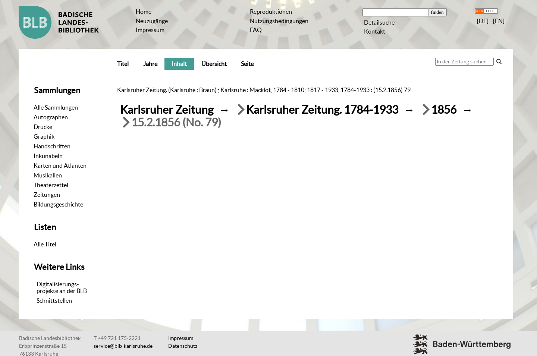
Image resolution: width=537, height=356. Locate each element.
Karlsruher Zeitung (166, 110)
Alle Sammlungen (56, 107)
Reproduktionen (271, 11)
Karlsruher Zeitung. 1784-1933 (322, 110)
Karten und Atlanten (60, 165)
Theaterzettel (51, 185)
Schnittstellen (54, 300)
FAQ (256, 29)
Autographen (51, 117)
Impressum (150, 29)
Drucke (43, 126)
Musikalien (48, 175)
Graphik (44, 136)
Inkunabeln (48, 155)
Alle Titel (45, 244)
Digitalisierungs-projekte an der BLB (62, 287)
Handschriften (52, 146)
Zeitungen (47, 194)
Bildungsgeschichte (58, 204)
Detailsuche (379, 22)
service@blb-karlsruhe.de (123, 346)
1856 (443, 110)
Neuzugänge (152, 21)
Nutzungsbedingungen (279, 21)
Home (143, 11)
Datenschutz (182, 346)
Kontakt (374, 31)
